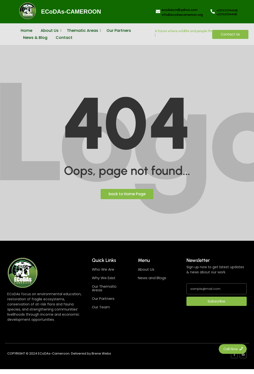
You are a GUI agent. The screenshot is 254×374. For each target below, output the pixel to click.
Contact (64, 37)
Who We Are (103, 269)
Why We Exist (103, 277)
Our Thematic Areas (104, 288)
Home (26, 30)
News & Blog (35, 37)
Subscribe (216, 301)
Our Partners (118, 30)
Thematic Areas (83, 30)
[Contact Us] (230, 34)
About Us (50, 30)
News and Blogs (152, 277)
